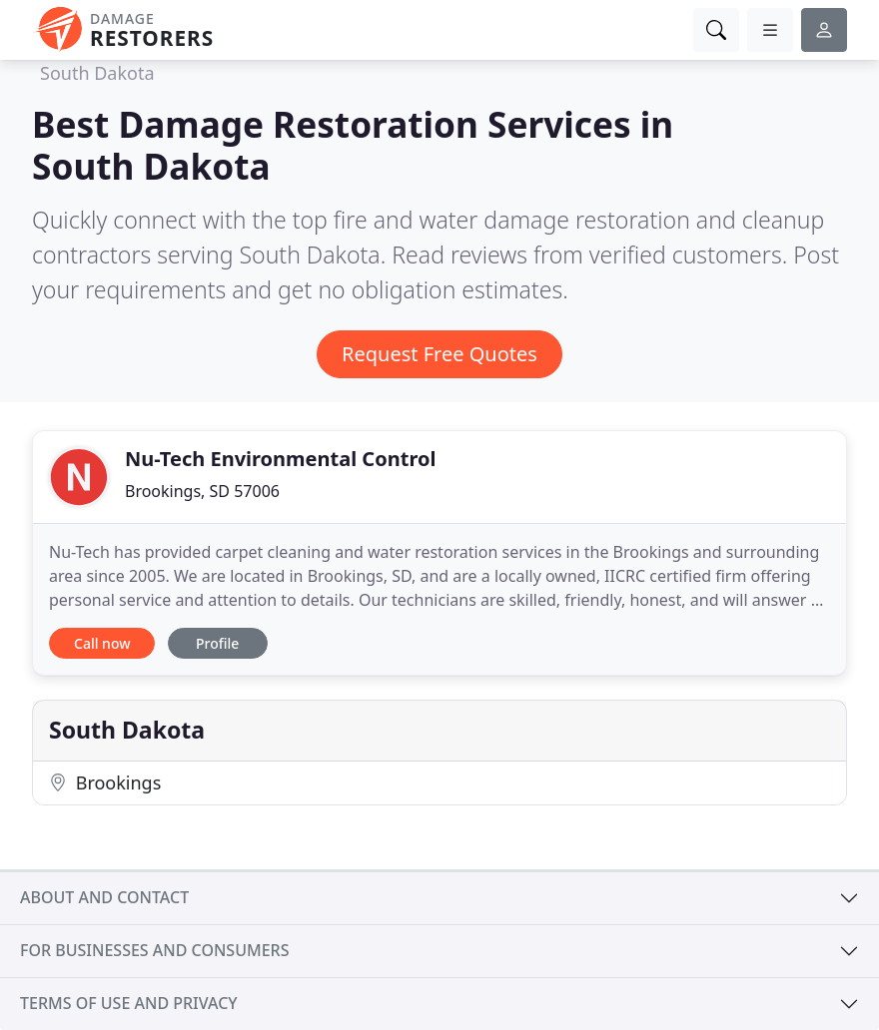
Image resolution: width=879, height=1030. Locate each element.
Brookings (105, 782)
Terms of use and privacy (129, 1003)
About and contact (104, 897)
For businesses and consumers (154, 950)
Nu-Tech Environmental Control (280, 458)
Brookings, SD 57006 (202, 491)
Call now (102, 643)
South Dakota (97, 73)
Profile (217, 643)
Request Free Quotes (439, 353)
